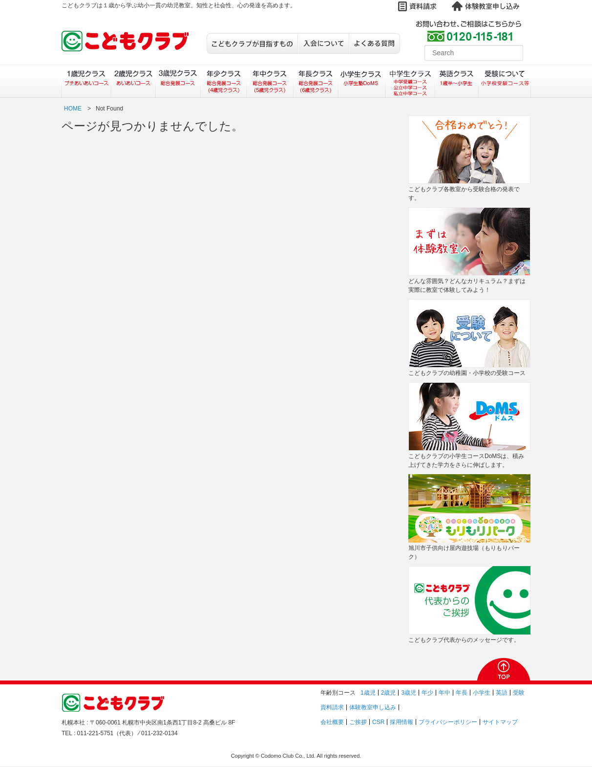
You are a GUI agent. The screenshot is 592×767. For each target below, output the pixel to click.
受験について (505, 81)
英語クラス (457, 81)
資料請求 (332, 707)
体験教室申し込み (372, 707)
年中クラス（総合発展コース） (269, 81)
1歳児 (368, 692)
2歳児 (388, 692)
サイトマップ (500, 722)
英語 (501, 692)
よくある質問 (374, 43)
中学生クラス (410, 81)
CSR (378, 722)
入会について (323, 43)
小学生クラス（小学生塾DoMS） (362, 81)
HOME (73, 108)
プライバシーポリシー (448, 722)
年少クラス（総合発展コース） (223, 81)
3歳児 (408, 692)
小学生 (481, 692)
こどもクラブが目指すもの (252, 43)
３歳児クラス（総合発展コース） (178, 81)
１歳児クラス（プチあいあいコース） (86, 81)
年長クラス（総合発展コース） (315, 81)
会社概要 (332, 722)
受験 (519, 692)
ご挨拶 (358, 722)
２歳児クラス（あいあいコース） (133, 81)
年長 (461, 692)
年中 (444, 692)
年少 (427, 692)
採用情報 (401, 722)
